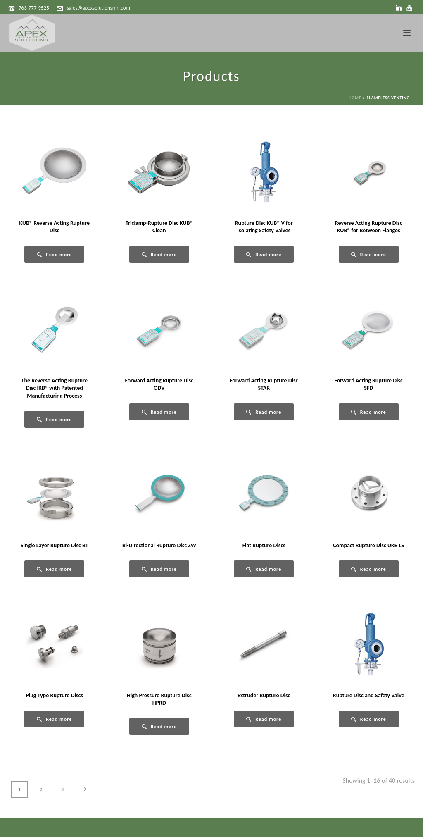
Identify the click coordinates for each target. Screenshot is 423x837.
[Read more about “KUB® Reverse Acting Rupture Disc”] (54, 254)
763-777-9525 (34, 8)
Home (355, 97)
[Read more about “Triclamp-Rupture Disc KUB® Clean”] (159, 254)
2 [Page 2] (41, 789)
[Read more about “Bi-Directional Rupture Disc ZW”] (159, 568)
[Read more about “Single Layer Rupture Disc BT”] (54, 568)
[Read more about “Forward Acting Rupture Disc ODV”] (159, 411)
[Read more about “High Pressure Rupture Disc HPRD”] (159, 726)
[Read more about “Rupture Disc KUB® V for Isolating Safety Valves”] (264, 254)
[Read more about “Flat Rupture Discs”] (264, 568)
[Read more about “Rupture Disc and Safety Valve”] (369, 719)
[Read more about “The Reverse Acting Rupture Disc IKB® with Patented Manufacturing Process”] (54, 419)
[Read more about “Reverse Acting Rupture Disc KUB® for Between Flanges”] (369, 254)
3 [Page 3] (62, 789)
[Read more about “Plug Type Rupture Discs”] (54, 719)
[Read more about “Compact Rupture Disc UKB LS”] (369, 568)
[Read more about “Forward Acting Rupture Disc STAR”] (264, 411)
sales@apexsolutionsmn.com (98, 8)
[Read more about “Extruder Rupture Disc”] (264, 719)
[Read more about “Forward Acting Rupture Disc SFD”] (369, 411)
